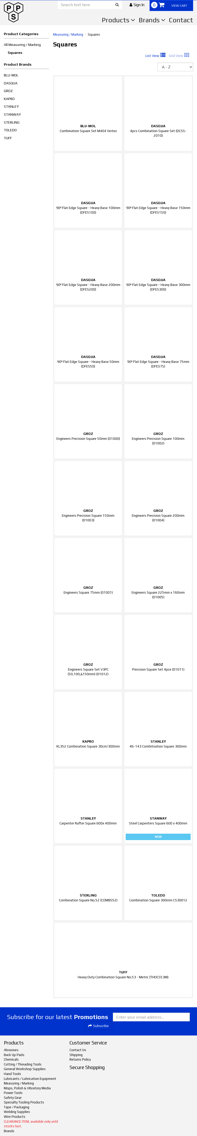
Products (118, 20)
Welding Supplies (17, 1112)
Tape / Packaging (16, 1107)
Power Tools (13, 1093)
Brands (152, 20)
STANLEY (11, 106)
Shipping (76, 1055)
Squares (15, 53)
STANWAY (12, 114)
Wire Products (14, 1117)
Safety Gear (13, 1098)
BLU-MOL (11, 75)
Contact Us (78, 1050)
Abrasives (11, 1050)
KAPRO (9, 99)
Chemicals (11, 1059)
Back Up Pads (14, 1055)
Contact (181, 20)
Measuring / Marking (68, 34)
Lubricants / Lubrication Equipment (30, 1079)
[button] (137, 5)
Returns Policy (80, 1059)
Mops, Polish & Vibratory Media (27, 1088)
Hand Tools (12, 1074)
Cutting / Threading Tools (23, 1064)
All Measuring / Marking (22, 45)
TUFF (8, 138)
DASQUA (10, 83)
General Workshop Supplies (25, 1069)
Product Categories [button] (21, 34)
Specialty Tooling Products (24, 1102)
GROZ (8, 91)
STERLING (11, 122)
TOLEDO (10, 130)
